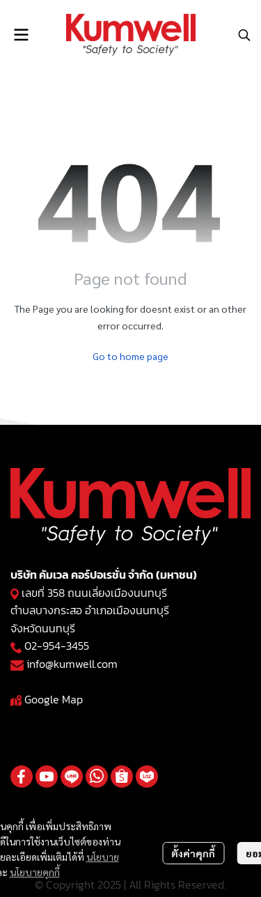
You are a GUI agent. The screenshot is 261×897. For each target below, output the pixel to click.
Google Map (53, 699)
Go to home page (130, 356)
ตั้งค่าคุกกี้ (193, 853)
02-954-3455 (56, 645)
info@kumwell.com (72, 663)
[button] (244, 35)
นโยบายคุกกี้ (35, 872)
